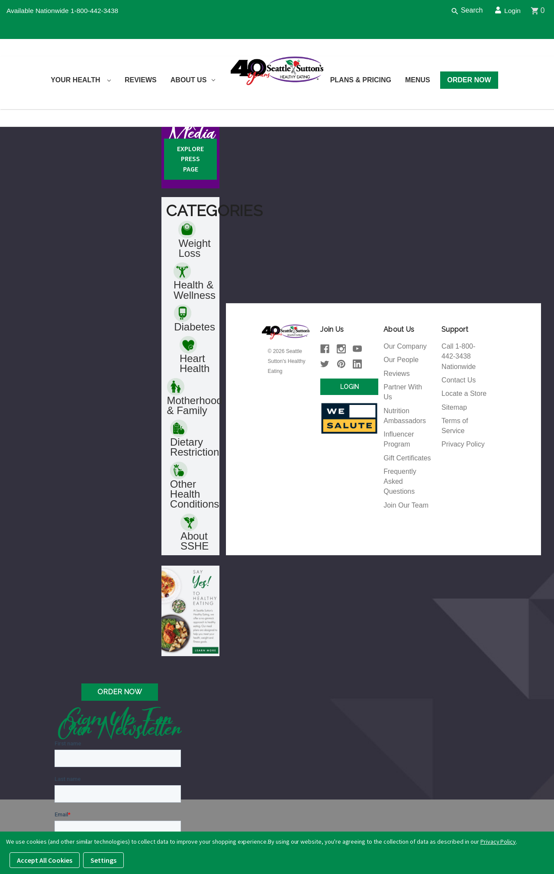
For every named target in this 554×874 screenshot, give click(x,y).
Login (510, 10)
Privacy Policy (463, 522)
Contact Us (458, 456)
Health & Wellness (195, 358)
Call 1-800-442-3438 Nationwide (458, 432)
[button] (190, 692)
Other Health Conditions (194, 565)
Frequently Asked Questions (399, 560)
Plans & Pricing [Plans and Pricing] (360, 80)
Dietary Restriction (194, 518)
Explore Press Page (190, 234)
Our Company (405, 421)
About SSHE (194, 613)
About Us (193, 80)
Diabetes (194, 395)
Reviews (141, 80)
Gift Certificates (407, 536)
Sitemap (454, 484)
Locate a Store (463, 470)
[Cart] (542, 11)
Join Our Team (405, 584)
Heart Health (194, 433)
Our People (401, 435)
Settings (103, 860)
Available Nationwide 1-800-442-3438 (64, 10)
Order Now (469, 80)
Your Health (81, 80)
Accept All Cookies (44, 860)
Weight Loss (194, 316)
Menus (417, 80)
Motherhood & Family (194, 475)
